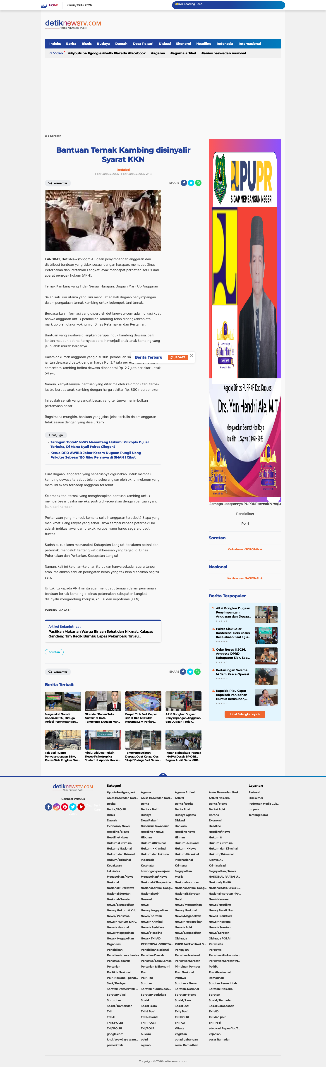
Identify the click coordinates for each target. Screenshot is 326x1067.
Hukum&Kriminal (187, 854)
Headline (203, 44)
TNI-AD (180, 1022)
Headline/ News (219, 831)
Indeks (55, 44)
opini (144, 1039)
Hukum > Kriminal (153, 848)
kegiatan (181, 1034)
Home (53, 5)
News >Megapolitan (120, 932)
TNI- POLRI (148, 1022)
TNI (109, 1011)
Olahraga (181, 938)
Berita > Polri (149, 809)
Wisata (179, 1028)
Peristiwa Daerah (152, 955)
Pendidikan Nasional (155, 949)
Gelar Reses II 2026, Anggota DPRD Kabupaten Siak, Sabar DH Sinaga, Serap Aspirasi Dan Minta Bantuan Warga (233, 654)
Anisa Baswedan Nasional (158, 798)
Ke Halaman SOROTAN (245, 549)
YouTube (84, 809)
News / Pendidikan (221, 910)
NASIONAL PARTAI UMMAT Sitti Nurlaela (226, 876)
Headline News (185, 831)
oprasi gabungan (186, 1039)
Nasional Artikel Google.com (158, 888)
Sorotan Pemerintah (223, 983)
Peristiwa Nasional (187, 955)
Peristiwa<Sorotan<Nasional (226, 961)
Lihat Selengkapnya (245, 714)
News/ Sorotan (219, 932)
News (145, 904)
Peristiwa (215, 949)
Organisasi (114, 944)
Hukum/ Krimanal (221, 854)
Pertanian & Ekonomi (155, 966)
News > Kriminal (152, 921)
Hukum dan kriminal (155, 854)
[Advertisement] (163, 94)
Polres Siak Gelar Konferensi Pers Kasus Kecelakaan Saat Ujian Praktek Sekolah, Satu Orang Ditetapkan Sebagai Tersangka (233, 633)
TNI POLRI (182, 1017)
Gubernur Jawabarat (155, 826)
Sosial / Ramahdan (119, 1006)
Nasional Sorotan (118, 893)
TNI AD (213, 1011)
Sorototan (114, 1000)
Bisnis (86, 44)
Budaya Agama (185, 815)
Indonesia (225, 44)
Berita (71, 44)
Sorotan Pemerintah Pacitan (124, 989)
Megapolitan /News (120, 876)
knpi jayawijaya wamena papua (124, 1039)
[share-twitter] (191, 183)
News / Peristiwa (118, 916)
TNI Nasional (149, 1017)
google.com (115, 1034)
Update (177, 357)
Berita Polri (182, 809)
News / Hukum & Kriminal (124, 910)
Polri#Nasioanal (219, 972)
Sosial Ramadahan (221, 1006)
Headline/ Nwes (117, 837)
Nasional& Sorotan (187, 893)
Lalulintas (113, 871)
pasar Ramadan (219, 1039)
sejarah (146, 1045)
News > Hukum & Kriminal (124, 921)
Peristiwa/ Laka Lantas (156, 961)
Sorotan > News (186, 983)
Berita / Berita (184, 803)
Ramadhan (216, 978)
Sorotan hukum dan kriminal (158, 989)
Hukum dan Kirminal (223, 848)
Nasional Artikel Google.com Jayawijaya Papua (192, 888)
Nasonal (146, 899)
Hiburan (146, 837)
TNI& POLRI (115, 1022)
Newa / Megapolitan (120, 904)
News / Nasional (186, 910)
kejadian (215, 1034)
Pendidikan (114, 949)
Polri (144, 972)
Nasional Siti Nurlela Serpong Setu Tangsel (226, 888)
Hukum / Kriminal (221, 843)
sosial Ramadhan (186, 1045)
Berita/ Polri (217, 809)
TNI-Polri (215, 1022)
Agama (159, 53)
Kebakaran (114, 865)
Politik (213, 966)
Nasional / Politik (220, 882)
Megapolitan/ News (154, 876)
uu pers (254, 809)
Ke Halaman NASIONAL (245, 578)
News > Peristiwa (220, 916)
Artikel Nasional (219, 798)
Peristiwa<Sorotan (187, 961)
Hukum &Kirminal (153, 843)
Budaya (103, 44)
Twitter (75, 809)
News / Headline (220, 904)
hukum (146, 1034)
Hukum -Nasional (187, 843)
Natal (178, 899)
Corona (214, 815)
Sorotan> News (185, 994)
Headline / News (118, 831)
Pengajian (182, 949)
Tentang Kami (100, 807)
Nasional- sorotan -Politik (226, 893)
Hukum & (215, 837)
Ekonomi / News (118, 826)
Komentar (57, 183)
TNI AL (111, 1017)
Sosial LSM (182, 1006)
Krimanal (181, 865)
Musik (179, 876)
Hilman (180, 837)
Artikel (179, 798)
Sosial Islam (149, 1006)
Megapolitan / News (222, 871)
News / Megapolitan (188, 904)
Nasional (218, 567)
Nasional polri (150, 893)
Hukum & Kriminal (119, 843)
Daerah (121, 44)
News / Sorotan (151, 916)
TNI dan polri (217, 1017)
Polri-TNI (147, 978)
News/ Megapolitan (188, 932)
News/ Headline (151, 932)
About (74, 814)
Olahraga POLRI (219, 938)
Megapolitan (183, 871)
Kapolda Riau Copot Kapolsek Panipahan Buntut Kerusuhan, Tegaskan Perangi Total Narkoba (233, 695)
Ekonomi (183, 44)
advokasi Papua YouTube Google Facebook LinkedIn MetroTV (226, 1028)
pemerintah (115, 1045)
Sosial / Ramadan (220, 1000)
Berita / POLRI (116, 809)
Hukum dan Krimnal (121, 854)
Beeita (111, 803)
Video (58, 53)
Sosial (145, 1000)
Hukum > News (185, 848)
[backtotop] (163, 777)
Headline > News (152, 831)
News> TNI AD (151, 938)
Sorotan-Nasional (187, 989)
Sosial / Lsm (183, 1000)
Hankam (181, 826)
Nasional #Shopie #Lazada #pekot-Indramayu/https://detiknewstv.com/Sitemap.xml (158, 882)
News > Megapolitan (188, 921)
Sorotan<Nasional (221, 989)
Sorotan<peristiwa (153, 994)
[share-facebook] (184, 183)
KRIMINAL (216, 860)
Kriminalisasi (217, 865)
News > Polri (183, 927)
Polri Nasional (184, 972)
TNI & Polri (148, 1011)
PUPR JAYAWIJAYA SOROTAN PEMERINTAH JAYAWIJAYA (192, 944)
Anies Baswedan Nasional (225, 53)
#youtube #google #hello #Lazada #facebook (108, 53)
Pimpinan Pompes (187, 966)
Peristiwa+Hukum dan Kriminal (226, 955)
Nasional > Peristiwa (120, 888)
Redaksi (254, 792)
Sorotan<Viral (116, 994)
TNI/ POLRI (114, 1028)
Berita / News (218, 803)
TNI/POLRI (148, 1028)
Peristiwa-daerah (118, 961)
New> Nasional (219, 899)
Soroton (214, 994)
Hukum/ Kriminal (119, 860)
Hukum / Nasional (119, 848)
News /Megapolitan (188, 916)
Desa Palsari (143, 44)
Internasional (250, 44)
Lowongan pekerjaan (155, 871)
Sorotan (54, 652)
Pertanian (113, 966)
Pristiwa (180, 978)
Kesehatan (148, 865)
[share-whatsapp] (198, 183)
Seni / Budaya (116, 983)
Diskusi (165, 44)
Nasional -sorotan (187, 882)
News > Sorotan (219, 927)
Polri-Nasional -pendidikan (124, 978)
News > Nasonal (118, 927)
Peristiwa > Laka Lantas (123, 955)
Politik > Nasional (118, 972)
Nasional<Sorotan (119, 899)
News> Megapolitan (120, 938)
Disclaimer (256, 798)
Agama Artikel (184, 53)
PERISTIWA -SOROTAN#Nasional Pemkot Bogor (158, 944)
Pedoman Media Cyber (264, 803)
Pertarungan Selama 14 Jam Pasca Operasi (232, 672)
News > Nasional (220, 921)
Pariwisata (216, 944)
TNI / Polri (181, 1011)
